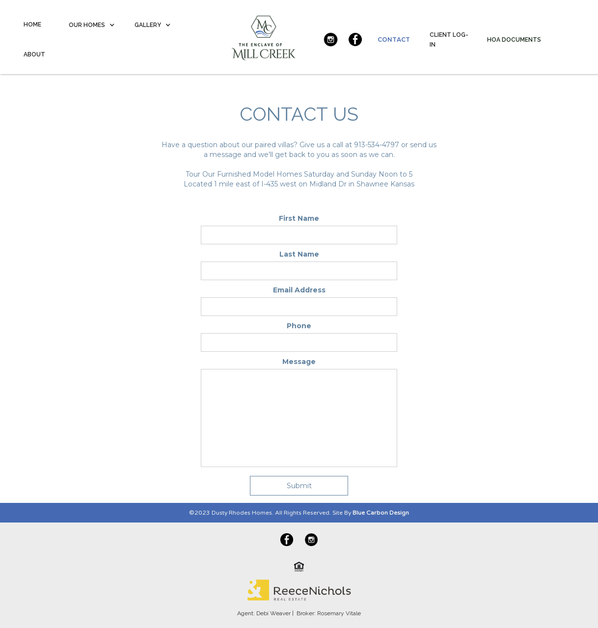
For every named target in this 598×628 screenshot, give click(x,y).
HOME (32, 24)
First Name (299, 218)
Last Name (299, 254)
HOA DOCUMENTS (514, 39)
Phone (299, 325)
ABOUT (34, 54)
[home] (257, 34)
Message (299, 361)
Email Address (299, 290)
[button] (92, 25)
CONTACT (394, 39)
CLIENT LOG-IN (449, 39)
